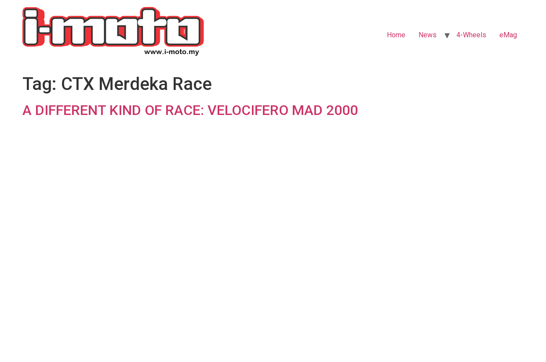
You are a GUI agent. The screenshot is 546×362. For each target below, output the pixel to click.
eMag (508, 35)
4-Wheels (471, 35)
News (428, 35)
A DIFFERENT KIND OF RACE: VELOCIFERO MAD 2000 (190, 110)
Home (396, 35)
